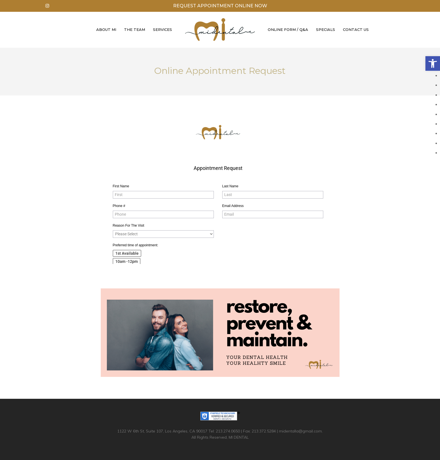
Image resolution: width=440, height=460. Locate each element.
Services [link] (162, 29)
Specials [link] (325, 29)
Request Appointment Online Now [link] (220, 5)
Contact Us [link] (356, 29)
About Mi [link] (106, 29)
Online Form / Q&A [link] (288, 29)
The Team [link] (134, 29)
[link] (432, 63)
